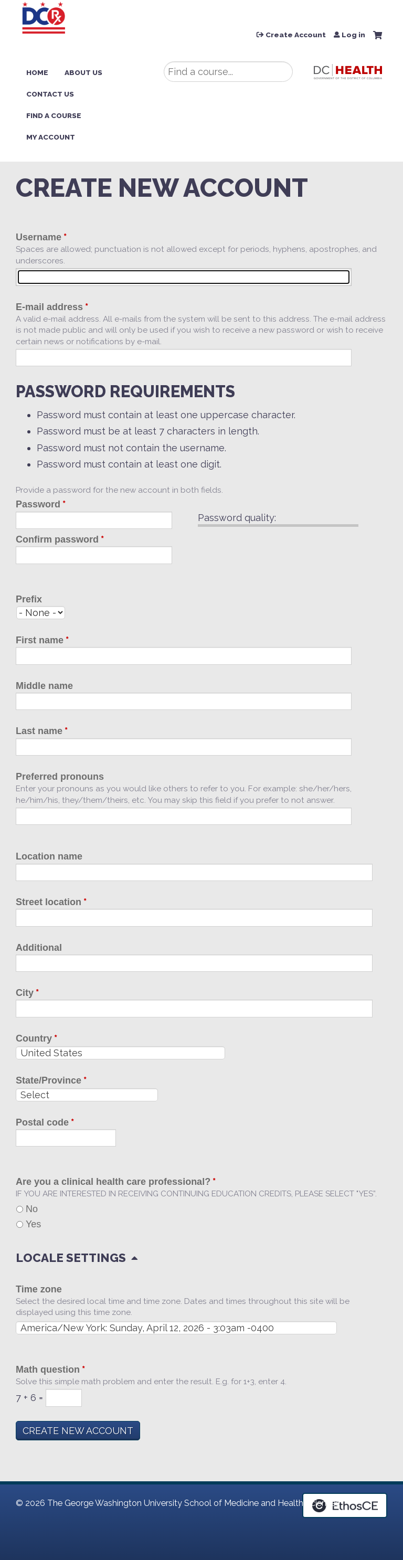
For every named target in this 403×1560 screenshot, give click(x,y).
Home (37, 72)
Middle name (44, 686)
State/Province (48, 1080)
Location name (49, 856)
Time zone (39, 1289)
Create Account (296, 35)
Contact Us (50, 94)
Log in (353, 35)
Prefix (29, 599)
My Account (50, 137)
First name (39, 640)
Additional (39, 947)
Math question (48, 1369)
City (25, 993)
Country (34, 1038)
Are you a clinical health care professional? (113, 1181)
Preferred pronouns (60, 776)
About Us (83, 72)
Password (38, 504)
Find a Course (53, 115)
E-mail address (49, 307)
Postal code (42, 1122)
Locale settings (71, 1258)
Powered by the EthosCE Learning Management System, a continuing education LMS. (344, 1505)
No (32, 1209)
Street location (48, 902)
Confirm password (57, 539)
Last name (39, 731)
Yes (33, 1224)
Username (38, 237)
